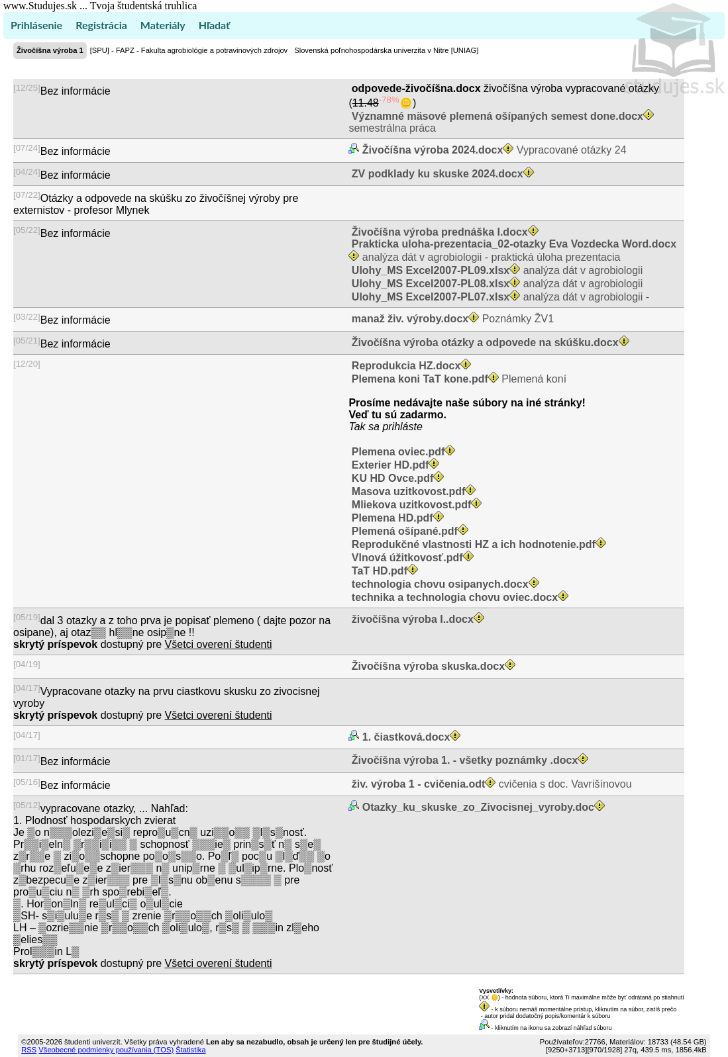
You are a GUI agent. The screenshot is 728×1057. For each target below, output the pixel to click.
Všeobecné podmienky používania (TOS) (106, 1050)
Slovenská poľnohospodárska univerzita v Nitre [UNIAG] (386, 50)
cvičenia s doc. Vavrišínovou (489, 784)
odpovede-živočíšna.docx (416, 88)
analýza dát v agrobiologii (495, 270)
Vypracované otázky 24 (492, 150)
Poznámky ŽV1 (451, 318)
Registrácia (101, 25)
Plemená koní (457, 379)
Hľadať (214, 25)
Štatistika (190, 1050)
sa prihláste (395, 426)
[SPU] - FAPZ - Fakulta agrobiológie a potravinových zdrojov (188, 50)
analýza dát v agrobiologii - (498, 296)
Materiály (162, 25)
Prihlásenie (36, 25)
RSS (28, 1050)
